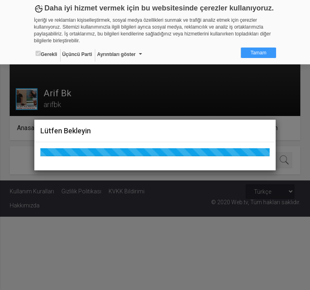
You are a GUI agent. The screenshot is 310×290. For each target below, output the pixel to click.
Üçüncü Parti (77, 54)
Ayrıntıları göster (116, 54)
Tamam (258, 53)
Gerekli (46, 54)
